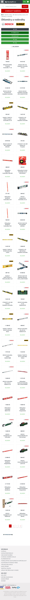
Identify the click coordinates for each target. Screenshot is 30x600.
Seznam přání (5, 579)
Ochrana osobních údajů (8, 557)
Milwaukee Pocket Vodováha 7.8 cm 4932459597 (22, 172)
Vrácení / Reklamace (7, 564)
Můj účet (3, 575)
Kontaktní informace (7, 553)
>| (20, 526)
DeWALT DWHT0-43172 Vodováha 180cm (22, 356)
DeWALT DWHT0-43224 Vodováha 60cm (7, 330)
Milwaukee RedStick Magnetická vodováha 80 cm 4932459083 (7, 463)
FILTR (15, 29)
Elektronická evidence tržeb (9, 562)
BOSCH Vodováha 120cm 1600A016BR (7, 356)
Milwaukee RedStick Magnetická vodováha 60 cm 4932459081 (22, 410)
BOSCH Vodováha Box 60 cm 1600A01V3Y (22, 330)
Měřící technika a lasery (20, 14)
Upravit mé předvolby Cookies (9, 570)
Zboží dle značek (6, 568)
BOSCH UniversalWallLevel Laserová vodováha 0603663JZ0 (23, 463)
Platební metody (6, 558)
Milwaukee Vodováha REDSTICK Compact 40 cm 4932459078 (8, 410)
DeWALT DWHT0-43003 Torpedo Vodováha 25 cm (7, 119)
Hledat (25, 6)
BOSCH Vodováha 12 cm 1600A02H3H (22, 304)
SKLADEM (16, 46)
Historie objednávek (7, 577)
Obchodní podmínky (7, 555)
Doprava (3, 551)
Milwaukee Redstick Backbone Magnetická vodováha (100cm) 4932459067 (23, 490)
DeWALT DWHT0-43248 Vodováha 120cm (7, 251)
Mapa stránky (5, 566)
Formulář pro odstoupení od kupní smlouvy (14, 560)
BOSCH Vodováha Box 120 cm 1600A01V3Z (7, 383)
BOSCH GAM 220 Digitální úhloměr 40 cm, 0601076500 (23, 277)
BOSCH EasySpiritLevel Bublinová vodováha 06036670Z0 (8, 516)
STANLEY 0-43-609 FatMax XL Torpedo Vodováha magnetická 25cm (22, 146)
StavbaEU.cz (13, 585)
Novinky (3, 581)
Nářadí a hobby (8, 14)
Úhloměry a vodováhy (6, 16)
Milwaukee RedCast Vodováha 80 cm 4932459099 (23, 383)
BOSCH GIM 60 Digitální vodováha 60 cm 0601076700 (23, 93)
